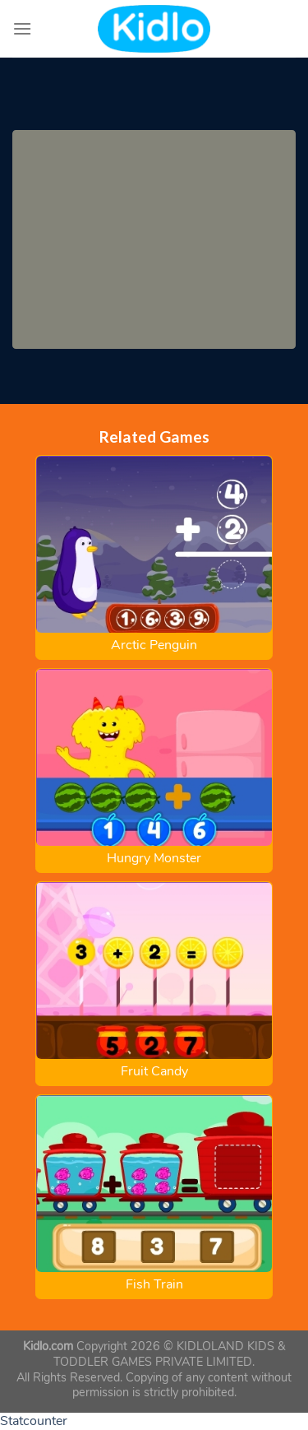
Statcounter (33, 1421)
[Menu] (22, 28)
